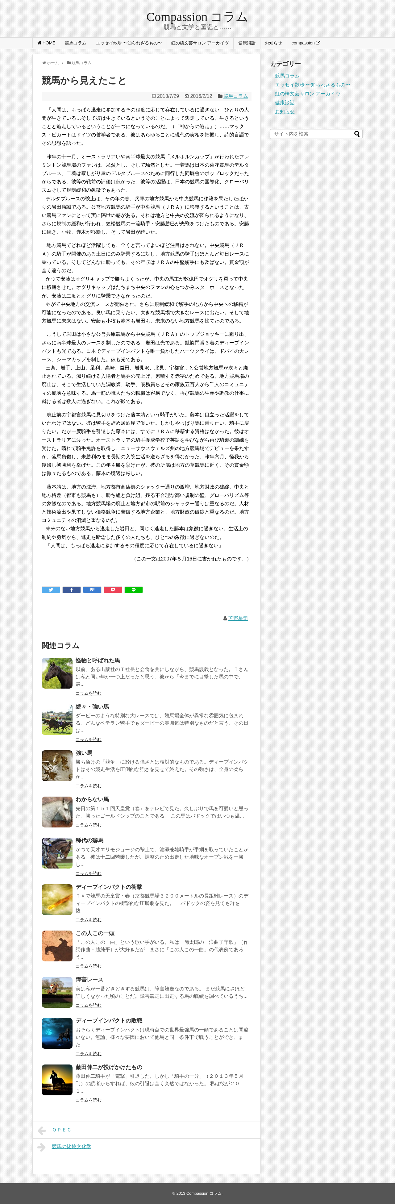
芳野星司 (238, 618)
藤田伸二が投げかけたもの (109, 1067)
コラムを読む (89, 693)
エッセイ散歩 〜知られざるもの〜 (129, 42)
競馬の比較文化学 (64, 1147)
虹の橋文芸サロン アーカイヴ (200, 42)
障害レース (89, 980)
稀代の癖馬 (89, 840)
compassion (306, 42)
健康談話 (247, 42)
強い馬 (84, 753)
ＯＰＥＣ (54, 1130)
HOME (46, 42)
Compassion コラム (198, 17)
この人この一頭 (95, 933)
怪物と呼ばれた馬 (98, 660)
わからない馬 (92, 799)
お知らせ (273, 42)
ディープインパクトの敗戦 (109, 1021)
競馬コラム (75, 42)
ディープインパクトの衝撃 (109, 887)
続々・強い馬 (92, 707)
